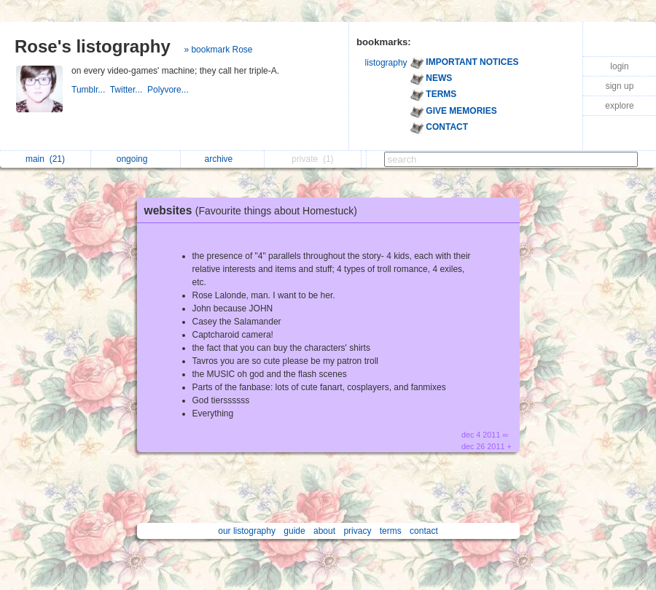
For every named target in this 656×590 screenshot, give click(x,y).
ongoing (136, 159)
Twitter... (128, 90)
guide (294, 531)
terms (391, 531)
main (45, 159)
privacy (357, 531)
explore (619, 106)
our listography (247, 531)
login (619, 66)
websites (254, 210)
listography (386, 63)
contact (424, 531)
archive (223, 159)
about (324, 531)
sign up (620, 86)
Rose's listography (93, 46)
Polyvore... (169, 90)
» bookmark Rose (218, 49)
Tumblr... (90, 90)
